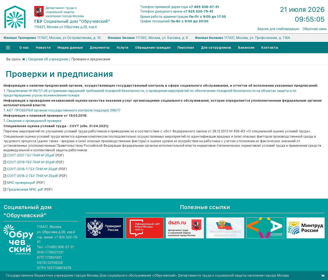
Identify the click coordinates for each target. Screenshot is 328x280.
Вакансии (246, 47)
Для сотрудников (216, 47)
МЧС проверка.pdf (21, 182)
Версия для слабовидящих (278, 29)
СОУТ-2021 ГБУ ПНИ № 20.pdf (30, 155)
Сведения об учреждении (48, 59)
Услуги (122, 47)
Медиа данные (70, 47)
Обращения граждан (153, 47)
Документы (100, 47)
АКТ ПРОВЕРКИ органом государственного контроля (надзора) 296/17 (63, 110)
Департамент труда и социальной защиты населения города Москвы (65, 12)
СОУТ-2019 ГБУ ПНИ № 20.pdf (31, 162)
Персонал (185, 47)
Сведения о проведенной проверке (34, 121)
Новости (43, 47)
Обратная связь (314, 29)
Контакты (269, 47)
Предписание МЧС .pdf (25, 189)
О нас (24, 47)
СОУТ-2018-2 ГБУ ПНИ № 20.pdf (32, 176)
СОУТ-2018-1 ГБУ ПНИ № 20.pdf (32, 169)
